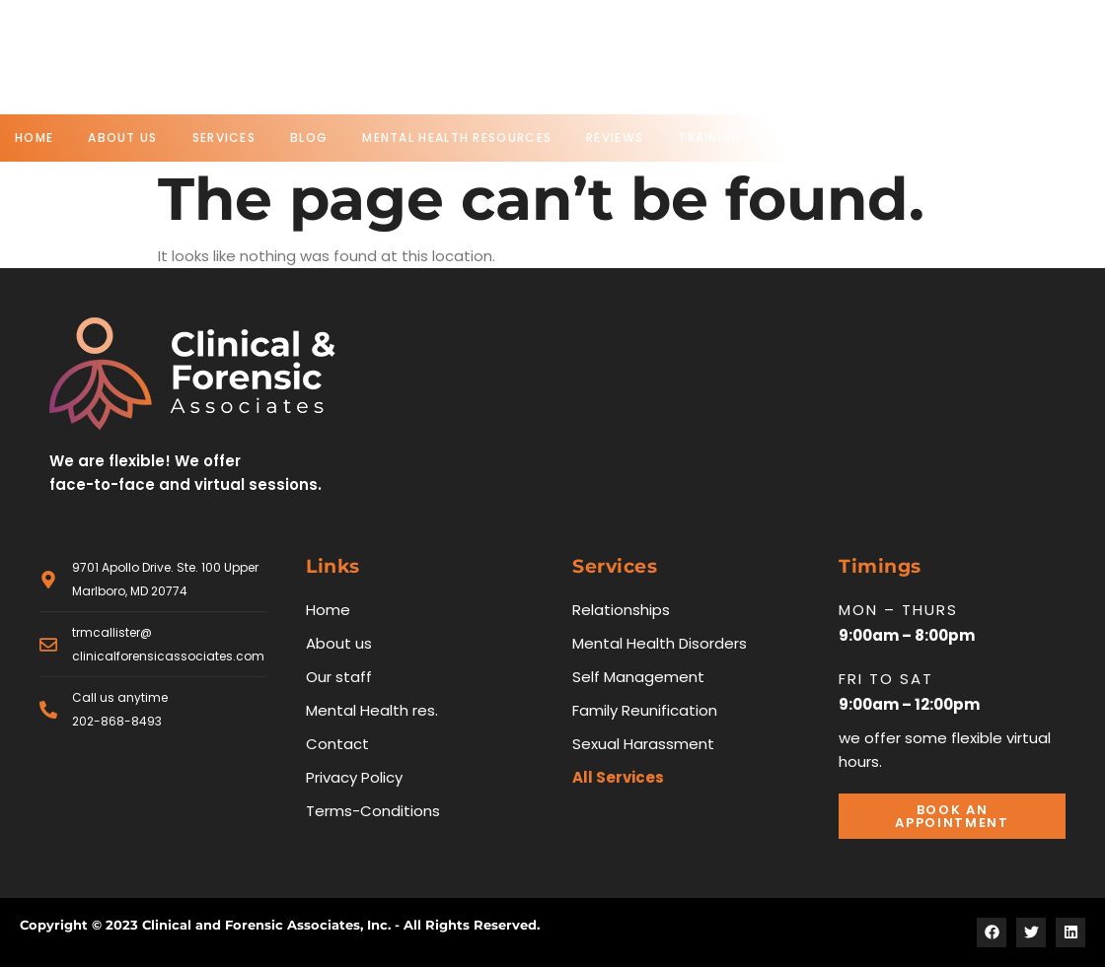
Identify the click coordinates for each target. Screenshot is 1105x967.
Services (224, 137)
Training (710, 137)
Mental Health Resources (457, 137)
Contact (812, 137)
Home (34, 137)
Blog (309, 137)
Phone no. (603, 46)
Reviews (614, 137)
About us (122, 137)
